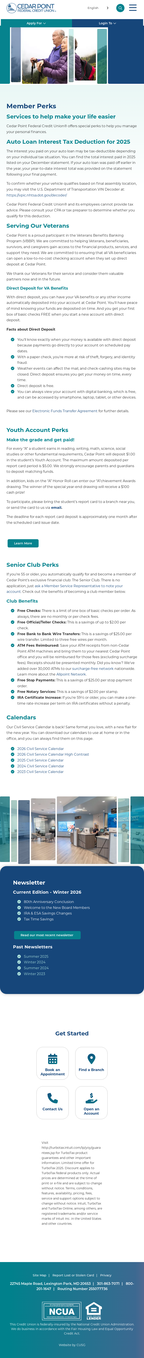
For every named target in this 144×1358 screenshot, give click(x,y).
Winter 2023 (34, 973)
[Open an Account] (91, 1102)
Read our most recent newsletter (47, 935)
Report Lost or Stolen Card (73, 1275)
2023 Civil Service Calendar (40, 771)
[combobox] (98, 9)
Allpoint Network (71, 674)
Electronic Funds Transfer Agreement (65, 411)
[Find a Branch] (91, 1063)
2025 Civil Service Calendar (40, 760)
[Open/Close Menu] (132, 8)
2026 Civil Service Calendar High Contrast (53, 754)
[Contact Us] (52, 1102)
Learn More (23, 543)
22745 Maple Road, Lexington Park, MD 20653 (50, 1283)
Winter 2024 (35, 962)
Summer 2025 (36, 956)
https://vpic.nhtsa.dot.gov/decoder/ (37, 195)
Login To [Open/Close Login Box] (106, 20)
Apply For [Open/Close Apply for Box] (34, 20)
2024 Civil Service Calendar (40, 766)
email (56, 507)
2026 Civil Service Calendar (40, 748)
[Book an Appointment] (52, 1063)
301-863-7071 (108, 1283)
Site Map (39, 1275)
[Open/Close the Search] (121, 8)
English (93, 8)
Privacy (105, 1275)
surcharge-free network (93, 668)
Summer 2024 (36, 968)
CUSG (81, 1345)
